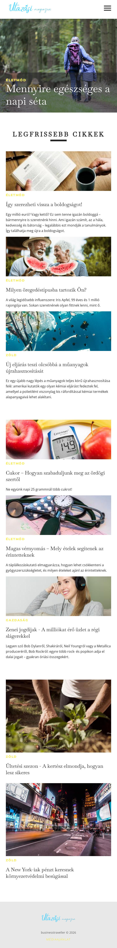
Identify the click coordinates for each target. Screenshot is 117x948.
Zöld (11, 355)
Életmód (16, 80)
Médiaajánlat (58, 939)
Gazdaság (17, 620)
